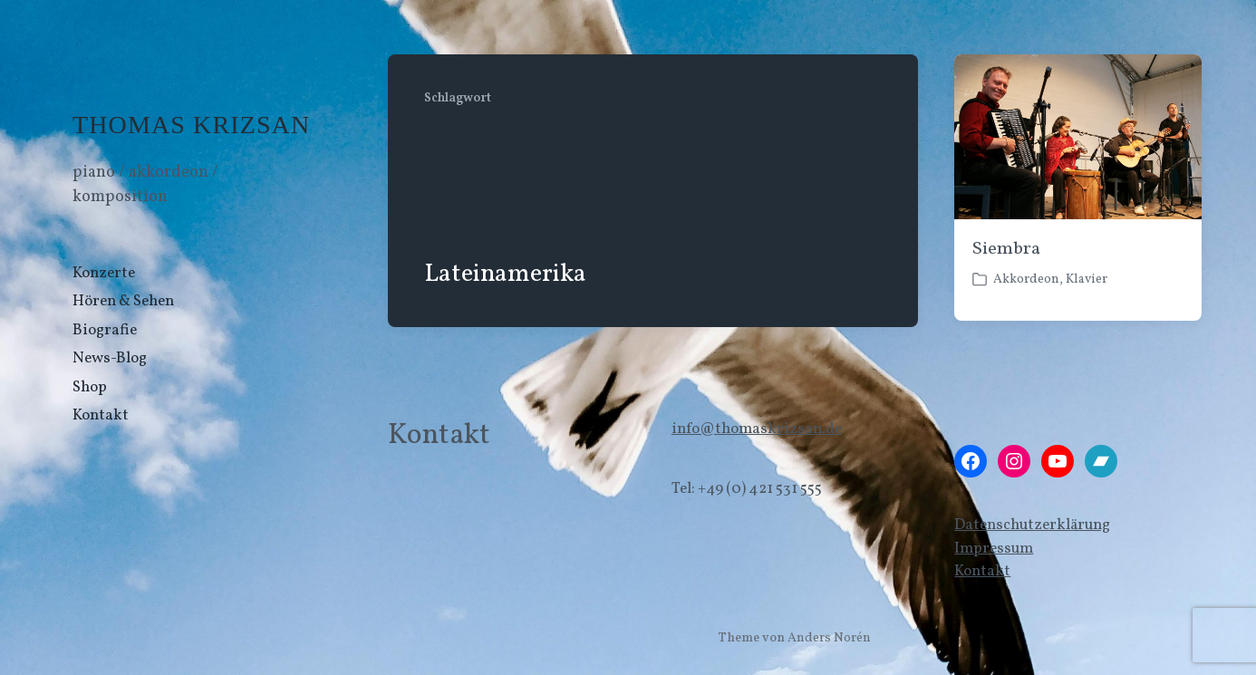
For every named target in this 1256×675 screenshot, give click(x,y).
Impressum (993, 548)
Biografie (104, 330)
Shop (89, 387)
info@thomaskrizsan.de (756, 429)
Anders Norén (829, 638)
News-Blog (109, 358)
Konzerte (103, 273)
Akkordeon (1026, 279)
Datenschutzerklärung (1032, 525)
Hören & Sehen (123, 301)
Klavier (1086, 279)
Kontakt (100, 415)
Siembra (1005, 249)
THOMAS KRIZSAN (191, 125)
